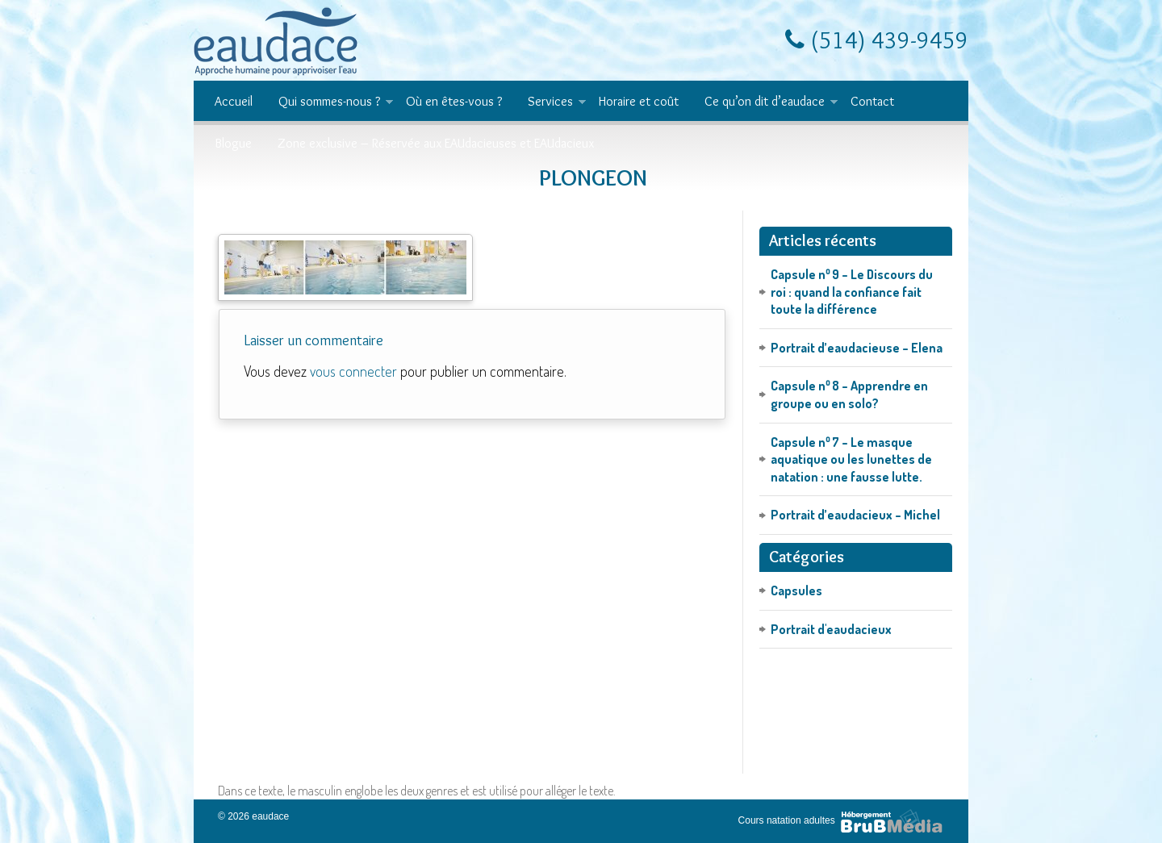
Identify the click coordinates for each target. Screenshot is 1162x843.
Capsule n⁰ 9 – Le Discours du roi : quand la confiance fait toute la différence (852, 291)
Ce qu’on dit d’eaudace (765, 102)
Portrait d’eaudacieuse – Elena (857, 348)
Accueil (234, 101)
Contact (872, 101)
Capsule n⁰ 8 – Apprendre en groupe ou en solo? (849, 394)
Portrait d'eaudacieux (831, 629)
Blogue (233, 143)
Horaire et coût (639, 101)
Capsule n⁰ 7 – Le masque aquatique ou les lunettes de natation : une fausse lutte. (851, 459)
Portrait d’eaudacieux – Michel (855, 515)
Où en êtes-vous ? (454, 101)
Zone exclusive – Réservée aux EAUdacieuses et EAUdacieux (436, 143)
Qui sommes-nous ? (329, 102)
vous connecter (353, 371)
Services (550, 102)
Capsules (796, 590)
